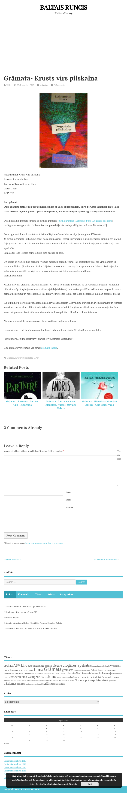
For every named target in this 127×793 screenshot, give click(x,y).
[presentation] (31, 522)
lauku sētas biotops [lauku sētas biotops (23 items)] (48, 680)
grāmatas (43, 85)
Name (68, 492)
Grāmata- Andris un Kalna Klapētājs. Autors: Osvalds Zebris (61, 405)
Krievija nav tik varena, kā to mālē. (20, 612)
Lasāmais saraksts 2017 (15, 767)
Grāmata (10, 358)
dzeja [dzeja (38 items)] (7, 670)
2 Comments (59, 85)
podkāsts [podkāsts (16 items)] (112, 681)
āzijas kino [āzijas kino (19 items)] (60, 684)
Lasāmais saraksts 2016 (15, 764)
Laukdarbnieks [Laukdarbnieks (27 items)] (24, 680)
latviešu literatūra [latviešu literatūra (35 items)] (87, 677)
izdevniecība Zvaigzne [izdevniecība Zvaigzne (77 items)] (25, 677)
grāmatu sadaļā (49, 347)
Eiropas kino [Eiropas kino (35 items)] (16, 670)
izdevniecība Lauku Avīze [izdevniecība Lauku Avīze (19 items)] (54, 673)
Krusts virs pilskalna (24, 358)
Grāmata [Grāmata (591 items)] (53, 669)
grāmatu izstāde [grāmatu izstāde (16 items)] (110, 670)
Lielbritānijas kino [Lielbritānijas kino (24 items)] (65, 680)
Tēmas (39, 594)
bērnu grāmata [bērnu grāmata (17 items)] (95, 666)
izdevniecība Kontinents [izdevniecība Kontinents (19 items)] (33, 673)
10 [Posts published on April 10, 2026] (81, 731)
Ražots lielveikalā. (13, 559)
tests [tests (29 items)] (53, 683)
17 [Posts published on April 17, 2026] (81, 734)
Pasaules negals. (11, 617)
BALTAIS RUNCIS (63, 7)
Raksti (9, 594)
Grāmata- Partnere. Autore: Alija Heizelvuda (22, 403)
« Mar (6, 743)
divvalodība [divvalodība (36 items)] (114, 665)
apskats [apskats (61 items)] (8, 665)
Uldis (9, 85)
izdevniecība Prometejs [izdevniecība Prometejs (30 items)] (100, 673)
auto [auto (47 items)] (30, 665)
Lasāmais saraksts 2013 (15, 760)
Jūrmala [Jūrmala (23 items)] (44, 677)
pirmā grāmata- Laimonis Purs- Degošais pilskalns (85, 220)
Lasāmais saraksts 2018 (15, 770)
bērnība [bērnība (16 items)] (105, 666)
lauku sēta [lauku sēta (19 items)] (35, 680)
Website (69, 507)
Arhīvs (51, 594)
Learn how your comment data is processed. (44, 543)
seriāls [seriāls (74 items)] (46, 683)
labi (90, 784)
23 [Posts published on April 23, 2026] (63, 737)
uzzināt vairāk (70, 784)
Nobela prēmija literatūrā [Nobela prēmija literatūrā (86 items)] (91, 680)
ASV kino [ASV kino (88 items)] (20, 665)
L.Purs (37, 358)
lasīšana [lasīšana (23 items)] (73, 677)
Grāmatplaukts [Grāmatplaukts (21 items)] (97, 670)
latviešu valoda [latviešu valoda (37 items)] (104, 677)
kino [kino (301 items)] (52, 676)
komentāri (24, 594)
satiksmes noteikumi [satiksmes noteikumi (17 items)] (34, 684)
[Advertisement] (65, 46)
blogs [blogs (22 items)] (35, 666)
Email (68, 500)
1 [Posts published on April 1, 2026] (46, 728)
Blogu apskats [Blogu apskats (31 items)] (45, 665)
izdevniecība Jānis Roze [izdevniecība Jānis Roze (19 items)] (13, 673)
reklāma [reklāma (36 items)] (21, 683)
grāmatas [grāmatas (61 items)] (67, 670)
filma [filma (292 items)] (38, 669)
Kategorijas (66, 594)
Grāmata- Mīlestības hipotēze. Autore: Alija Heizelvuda (99, 403)
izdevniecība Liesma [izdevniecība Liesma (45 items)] (77, 673)
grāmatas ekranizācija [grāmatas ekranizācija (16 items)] (82, 670)
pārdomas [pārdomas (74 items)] (10, 683)
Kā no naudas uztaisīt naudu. (106, 559)
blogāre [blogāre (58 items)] (57, 665)
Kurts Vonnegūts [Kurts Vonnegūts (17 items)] (63, 677)
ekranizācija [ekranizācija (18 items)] (28, 670)
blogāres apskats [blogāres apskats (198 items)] (76, 665)
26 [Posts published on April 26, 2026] (115, 737)
